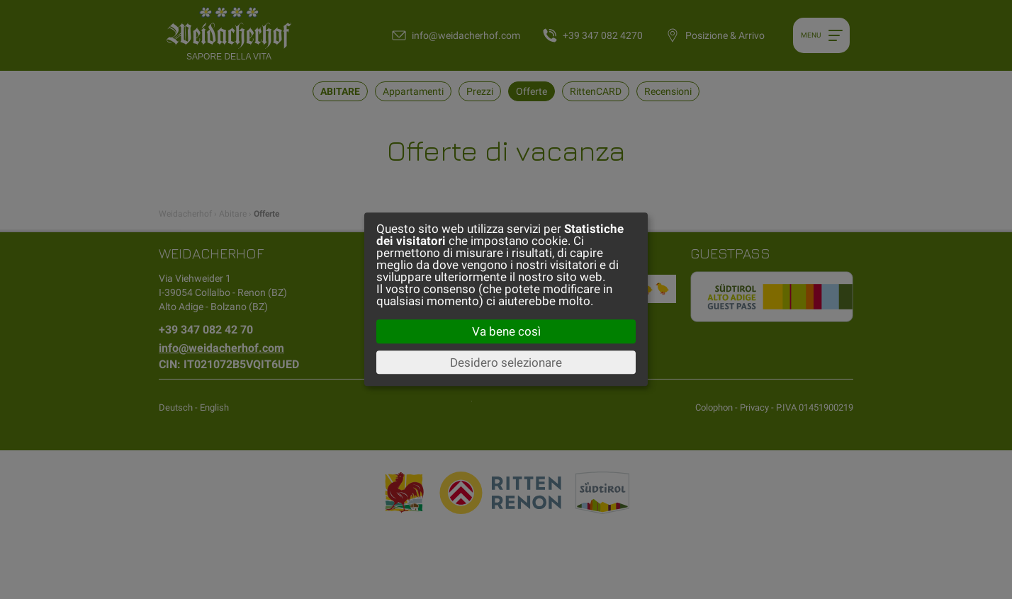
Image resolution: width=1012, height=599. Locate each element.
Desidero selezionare (506, 362)
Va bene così (506, 331)
